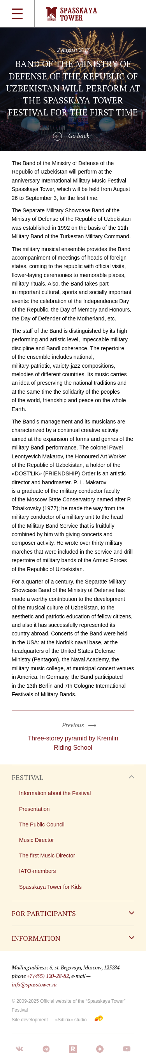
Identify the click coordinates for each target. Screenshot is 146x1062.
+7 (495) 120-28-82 (48, 975)
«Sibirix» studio (70, 1019)
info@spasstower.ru (34, 984)
